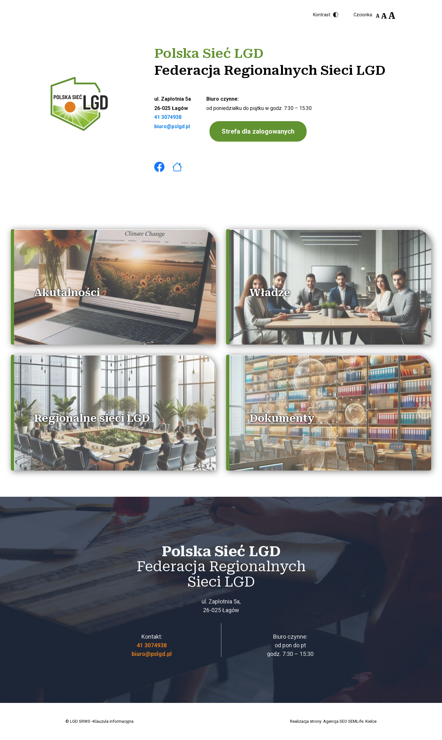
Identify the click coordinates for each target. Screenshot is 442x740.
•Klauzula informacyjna (112, 721)
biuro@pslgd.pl (172, 126)
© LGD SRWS (77, 721)
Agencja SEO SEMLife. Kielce (350, 721)
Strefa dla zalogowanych (258, 131)
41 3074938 (167, 117)
